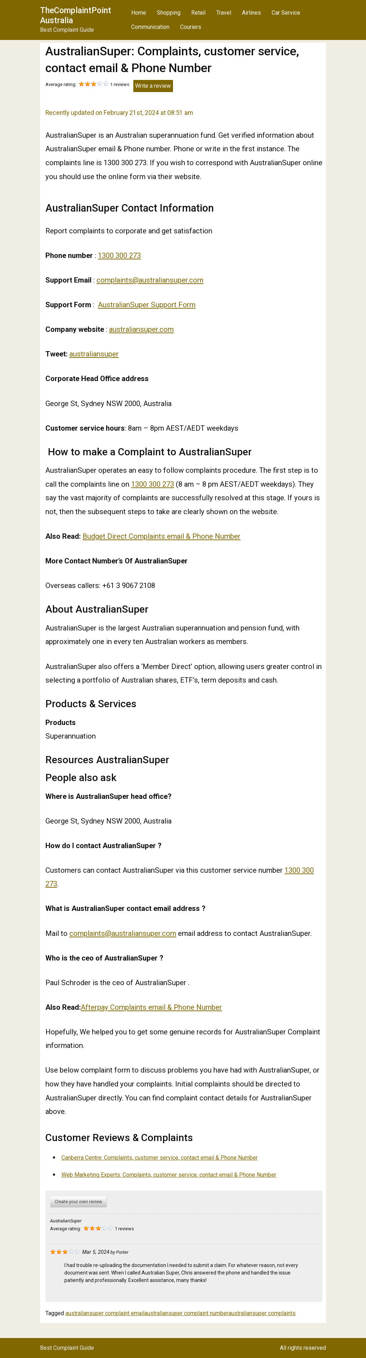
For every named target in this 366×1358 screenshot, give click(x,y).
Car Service (286, 12)
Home (138, 12)
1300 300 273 (119, 255)
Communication (150, 27)
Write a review (153, 85)
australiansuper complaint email (104, 1313)
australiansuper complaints (262, 1313)
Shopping (168, 12)
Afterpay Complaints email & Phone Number (151, 1007)
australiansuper (94, 354)
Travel (223, 12)
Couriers (190, 27)
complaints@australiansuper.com (150, 280)
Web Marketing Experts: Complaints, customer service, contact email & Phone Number (168, 1174)
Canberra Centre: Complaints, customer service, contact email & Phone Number (159, 1157)
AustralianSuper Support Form (147, 304)
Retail (198, 12)
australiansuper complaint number (186, 1313)
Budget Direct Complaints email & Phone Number (162, 536)
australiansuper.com (141, 329)
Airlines (251, 12)
